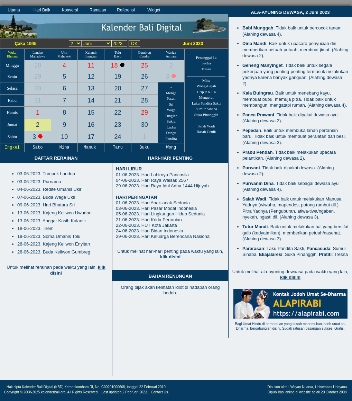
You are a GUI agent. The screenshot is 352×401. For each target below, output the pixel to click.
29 (37, 76)
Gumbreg (144, 52)
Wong (171, 147)
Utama (14, 10)
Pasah (171, 98)
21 (117, 100)
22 (117, 112)
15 (90, 112)
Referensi (126, 10)
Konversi (70, 10)
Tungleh (171, 116)
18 (115, 65)
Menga (171, 93)
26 (144, 76)
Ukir (64, 52)
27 (144, 88)
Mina (206, 80)
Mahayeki (64, 56)
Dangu (171, 133)
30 (37, 88)
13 (90, 88)
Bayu (117, 56)
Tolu (117, 52)
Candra (144, 56)
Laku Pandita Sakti (206, 103)
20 (117, 88)
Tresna (206, 69)
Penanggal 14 (206, 57)
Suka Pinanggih (206, 115)
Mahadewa (37, 56)
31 (37, 100)
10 (64, 136)
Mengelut (206, 97)
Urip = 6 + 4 (206, 92)
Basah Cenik (206, 132)
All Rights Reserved (82, 392)
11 (90, 65)
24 (117, 136)
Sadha (206, 63)
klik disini (170, 256)
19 (117, 76)
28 (37, 65)
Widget (153, 10)
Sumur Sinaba (206, 109)
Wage (171, 110)
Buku (145, 147)
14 (90, 100)
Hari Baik (42, 10)
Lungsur (91, 56)
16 (90, 124)
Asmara (171, 56)
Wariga (171, 52)
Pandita (171, 138)
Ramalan (98, 10)
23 (117, 124)
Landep (38, 52)
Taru (118, 147)
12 (90, 76)
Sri (171, 104)
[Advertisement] (56, 329)
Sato (38, 147)
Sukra (171, 121)
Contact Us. (160, 392)
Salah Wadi (206, 126)
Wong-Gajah (206, 86)
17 (90, 136)
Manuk (91, 147)
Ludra (171, 127)
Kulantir (91, 52)
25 (144, 65)
